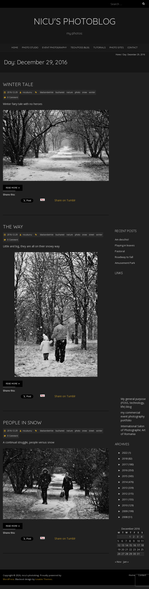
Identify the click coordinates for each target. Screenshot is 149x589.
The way (13, 227)
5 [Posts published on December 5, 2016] (118, 541)
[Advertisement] (132, 164)
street (91, 234)
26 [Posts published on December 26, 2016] (119, 554)
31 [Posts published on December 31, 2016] (138, 554)
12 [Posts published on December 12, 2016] (119, 545)
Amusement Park (125, 263)
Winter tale (18, 84)
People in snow (22, 422)
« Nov (118, 561)
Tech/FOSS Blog (80, 47)
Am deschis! (122, 239)
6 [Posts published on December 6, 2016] (122, 541)
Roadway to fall (124, 257)
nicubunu (27, 92)
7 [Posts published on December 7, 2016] (126, 541)
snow (84, 92)
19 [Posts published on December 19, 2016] (119, 549)
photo (77, 92)
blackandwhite (46, 92)
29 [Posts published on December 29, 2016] (130, 554)
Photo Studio (30, 47)
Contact (132, 47)
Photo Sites (116, 47)
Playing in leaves (125, 245)
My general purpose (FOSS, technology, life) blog (133, 403)
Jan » (126, 561)
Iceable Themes (43, 579)
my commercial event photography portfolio (133, 416)
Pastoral (120, 251)
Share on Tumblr (67, 200)
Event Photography (54, 47)
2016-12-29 (12, 92)
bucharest (59, 92)
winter (92, 92)
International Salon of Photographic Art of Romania (133, 430)
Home (14, 47)
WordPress (8, 579)
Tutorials (99, 47)
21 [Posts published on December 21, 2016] (126, 549)
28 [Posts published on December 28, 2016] (126, 554)
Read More (13, 188)
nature (70, 92)
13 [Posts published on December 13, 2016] (122, 545)
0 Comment (12, 97)
